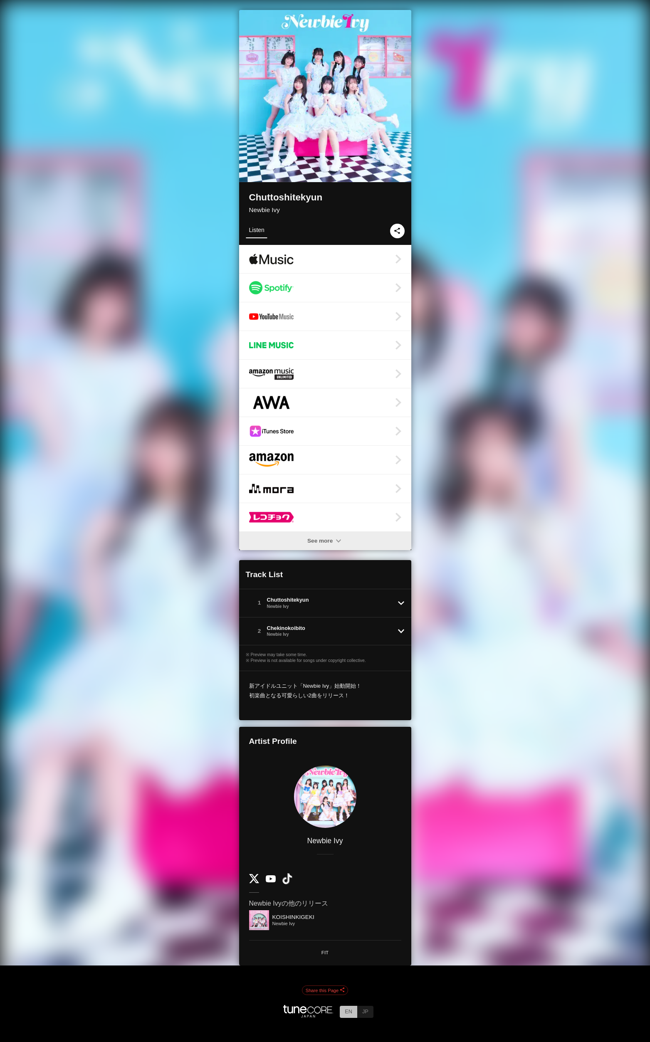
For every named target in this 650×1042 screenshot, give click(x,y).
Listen (256, 230)
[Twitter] (254, 881)
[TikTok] (287, 882)
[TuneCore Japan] (308, 1015)
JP (365, 1011)
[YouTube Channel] (271, 880)
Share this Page (325, 990)
